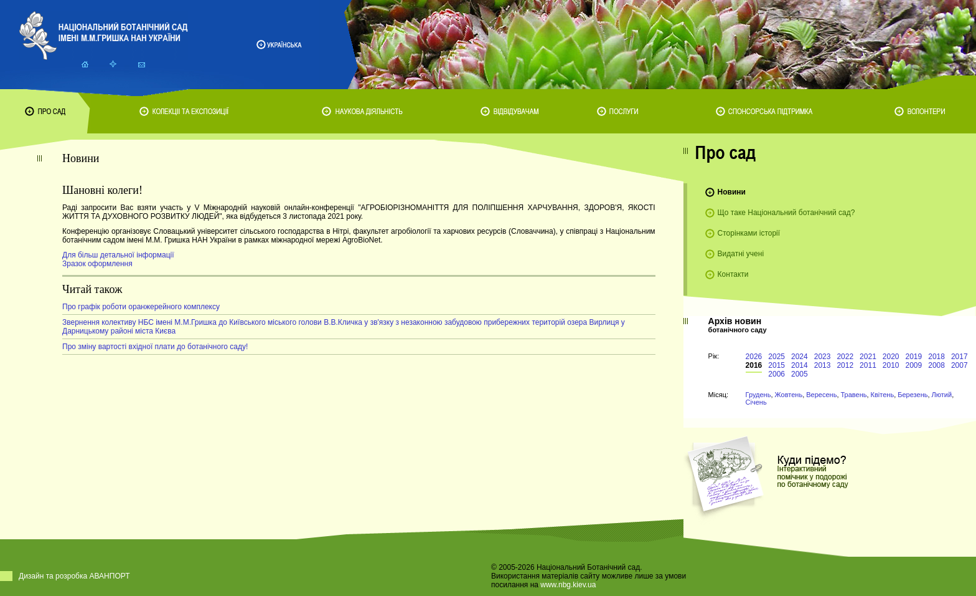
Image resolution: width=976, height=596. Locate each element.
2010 (891, 365)
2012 (845, 365)
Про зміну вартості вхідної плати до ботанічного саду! (155, 346)
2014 (799, 365)
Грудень (758, 394)
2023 (822, 356)
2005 (799, 374)
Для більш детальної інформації (118, 255)
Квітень (882, 394)
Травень (854, 394)
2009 (914, 365)
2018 (936, 356)
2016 (754, 365)
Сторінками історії (749, 233)
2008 (936, 365)
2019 (914, 356)
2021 (868, 356)
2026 (754, 356)
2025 (776, 356)
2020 (891, 356)
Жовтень (789, 394)
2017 (959, 356)
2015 (776, 365)
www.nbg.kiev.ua (568, 584)
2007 (959, 365)
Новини (732, 192)
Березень (912, 394)
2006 (776, 374)
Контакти (733, 274)
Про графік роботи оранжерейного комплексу (141, 306)
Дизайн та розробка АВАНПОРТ (74, 576)
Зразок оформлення (97, 263)
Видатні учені (741, 253)
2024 (799, 356)
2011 (868, 365)
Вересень (821, 394)
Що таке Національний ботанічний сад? (786, 212)
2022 (845, 356)
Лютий (942, 394)
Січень (756, 402)
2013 (822, 365)
